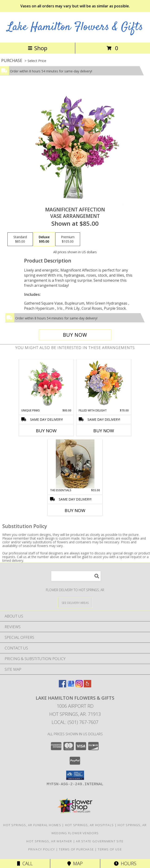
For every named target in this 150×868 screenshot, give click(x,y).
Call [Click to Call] (25, 863)
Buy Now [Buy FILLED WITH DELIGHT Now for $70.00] (103, 431)
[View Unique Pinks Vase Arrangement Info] (46, 384)
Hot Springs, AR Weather (49, 841)
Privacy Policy (41, 849)
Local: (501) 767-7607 (75, 722)
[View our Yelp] (87, 686)
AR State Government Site (99, 841)
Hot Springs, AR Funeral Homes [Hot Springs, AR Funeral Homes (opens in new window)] (32, 825)
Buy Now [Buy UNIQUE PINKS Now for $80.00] (46, 431)
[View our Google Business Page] (71, 686)
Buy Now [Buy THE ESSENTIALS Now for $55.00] (75, 510)
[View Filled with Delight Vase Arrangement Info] (103, 384)
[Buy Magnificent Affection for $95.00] (75, 334)
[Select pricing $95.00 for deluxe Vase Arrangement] (44, 239)
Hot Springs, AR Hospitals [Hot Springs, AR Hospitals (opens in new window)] (89, 825)
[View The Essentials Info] (75, 464)
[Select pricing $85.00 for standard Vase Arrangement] (20, 239)
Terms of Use (110, 849)
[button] (75, 775)
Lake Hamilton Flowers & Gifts (75, 27)
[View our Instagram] (79, 686)
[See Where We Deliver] (75, 602)
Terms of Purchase (76, 849)
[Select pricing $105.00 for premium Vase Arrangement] (68, 239)
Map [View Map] (75, 863)
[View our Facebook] (62, 686)
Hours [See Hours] (125, 863)
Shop (37, 48)
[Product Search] (76, 576)
